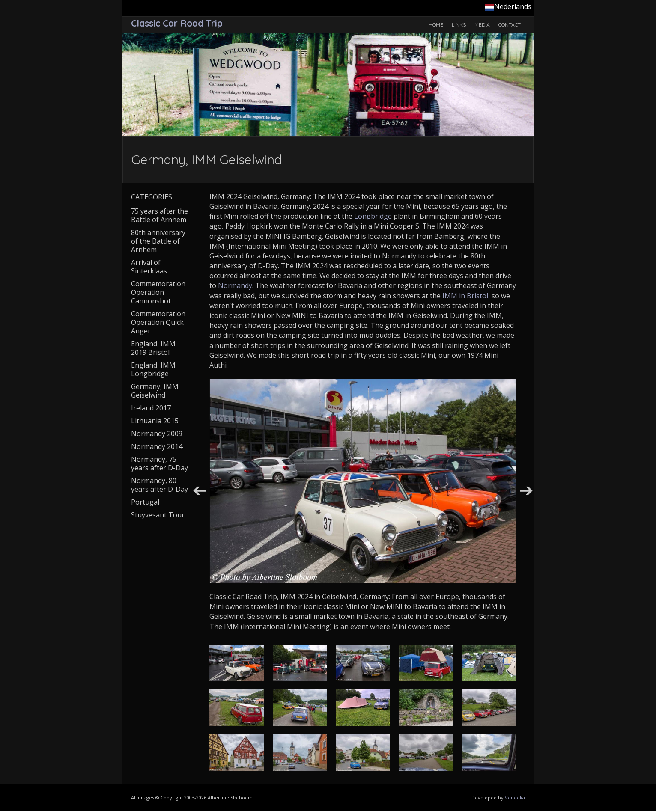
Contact (509, 24)
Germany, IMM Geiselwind (155, 391)
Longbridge (373, 216)
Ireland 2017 (151, 408)
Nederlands (508, 6)
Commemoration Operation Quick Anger (158, 322)
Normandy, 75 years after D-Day (159, 463)
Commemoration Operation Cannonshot (158, 292)
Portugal (145, 502)
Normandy (235, 285)
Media (482, 24)
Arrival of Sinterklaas (149, 267)
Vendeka (515, 797)
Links (459, 24)
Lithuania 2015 (155, 420)
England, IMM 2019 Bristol (153, 348)
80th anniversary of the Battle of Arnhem (158, 241)
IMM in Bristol (465, 295)
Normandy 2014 (156, 446)
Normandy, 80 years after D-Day (159, 485)
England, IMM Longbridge (153, 369)
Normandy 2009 (156, 433)
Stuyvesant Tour (158, 515)
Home (436, 24)
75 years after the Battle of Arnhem (159, 215)
